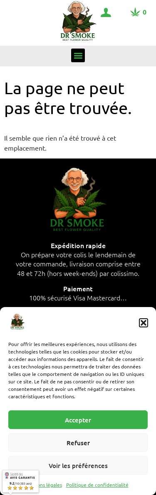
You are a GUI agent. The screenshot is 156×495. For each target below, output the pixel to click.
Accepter (78, 420)
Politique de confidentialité (97, 484)
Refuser (78, 443)
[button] (143, 323)
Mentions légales (43, 484)
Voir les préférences (78, 465)
